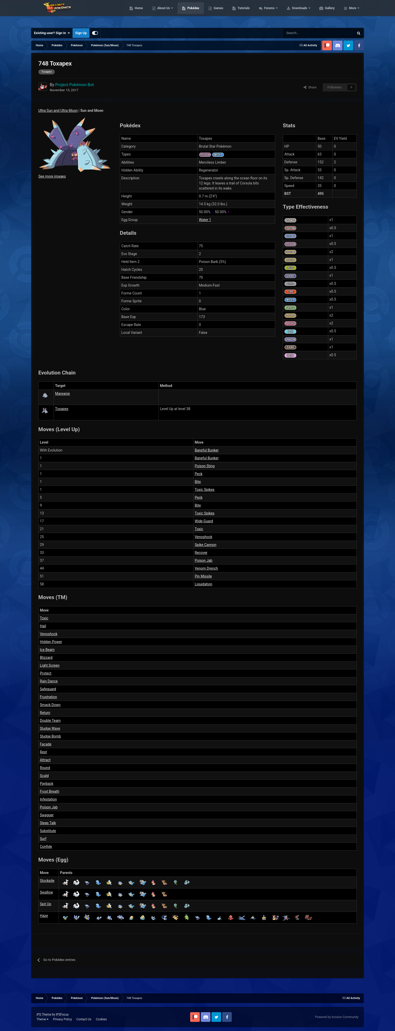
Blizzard (46, 657)
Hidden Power (51, 642)
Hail (43, 626)
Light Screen (49, 665)
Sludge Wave (50, 728)
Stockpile (47, 881)
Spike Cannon (205, 545)
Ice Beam (47, 650)
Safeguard (48, 689)
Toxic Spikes (205, 490)
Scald (44, 776)
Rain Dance (49, 681)
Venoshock (203, 537)
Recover (201, 553)
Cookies (101, 1019)
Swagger (47, 815)
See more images (52, 176)
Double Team (50, 720)
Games (242, 12)
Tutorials (267, 12)
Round (45, 768)
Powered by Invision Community (336, 1017)
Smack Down (50, 705)
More (352, 12)
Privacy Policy (62, 1019)
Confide (46, 847)
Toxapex (61, 409)
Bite (198, 482)
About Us (188, 12)
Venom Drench (206, 568)
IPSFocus (62, 1014)
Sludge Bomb (50, 736)
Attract (45, 760)
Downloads (324, 12)
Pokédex (217, 12)
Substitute (48, 831)
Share (310, 87)
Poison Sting (205, 466)
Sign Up (81, 33)
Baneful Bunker (207, 450)
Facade (45, 744)
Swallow (46, 892)
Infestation (48, 799)
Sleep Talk (48, 823)
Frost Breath (49, 791)
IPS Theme (44, 1014)
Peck (199, 474)
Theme (42, 1019)
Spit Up (45, 904)
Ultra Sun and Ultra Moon (58, 110)
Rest (43, 752)
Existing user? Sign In (52, 33)
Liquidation (203, 584)
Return (45, 713)
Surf (43, 839)
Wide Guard (204, 521)
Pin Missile (203, 576)
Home (162, 12)
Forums (294, 12)
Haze (44, 916)
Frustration (48, 697)
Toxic (199, 529)
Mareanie (62, 394)
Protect (45, 673)
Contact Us (83, 1019)
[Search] (300, 33)
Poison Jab (203, 560)
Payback (46, 784)
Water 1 (205, 220)
